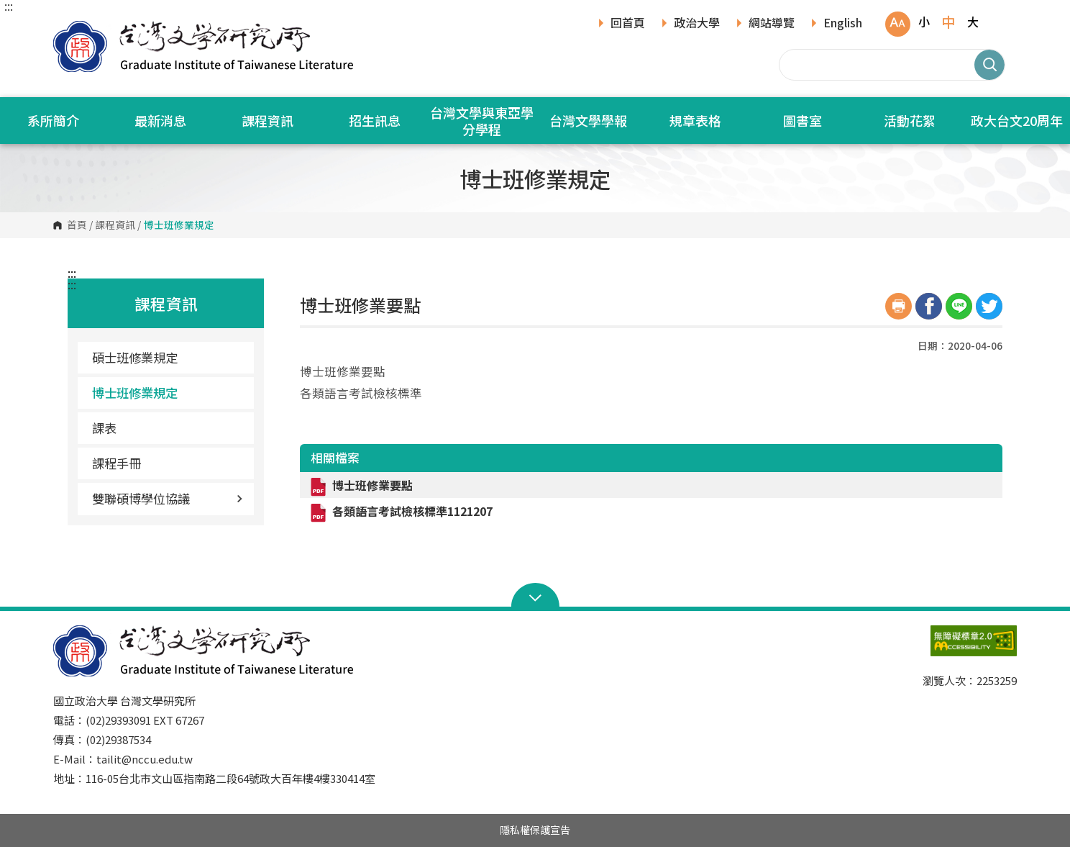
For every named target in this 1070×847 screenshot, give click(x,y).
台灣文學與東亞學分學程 (482, 120)
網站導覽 (772, 24)
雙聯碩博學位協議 (167, 498)
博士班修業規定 (135, 393)
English (842, 24)
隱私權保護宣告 (535, 830)
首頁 (77, 225)
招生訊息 (375, 120)
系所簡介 (53, 120)
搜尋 (989, 65)
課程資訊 (267, 120)
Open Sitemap (535, 596)
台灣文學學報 (588, 120)
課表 (104, 428)
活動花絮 (910, 120)
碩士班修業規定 (135, 357)
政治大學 (697, 24)
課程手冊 (116, 463)
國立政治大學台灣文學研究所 (67, 28)
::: (8, 6)
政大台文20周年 (1017, 120)
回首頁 (628, 24)
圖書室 (802, 120)
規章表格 (695, 120)
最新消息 (160, 120)
